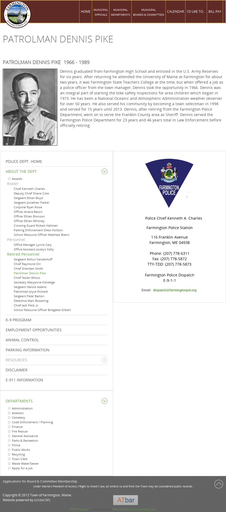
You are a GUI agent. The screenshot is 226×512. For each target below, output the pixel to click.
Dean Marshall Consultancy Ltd (134, 509)
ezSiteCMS (42, 500)
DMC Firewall (79, 509)
